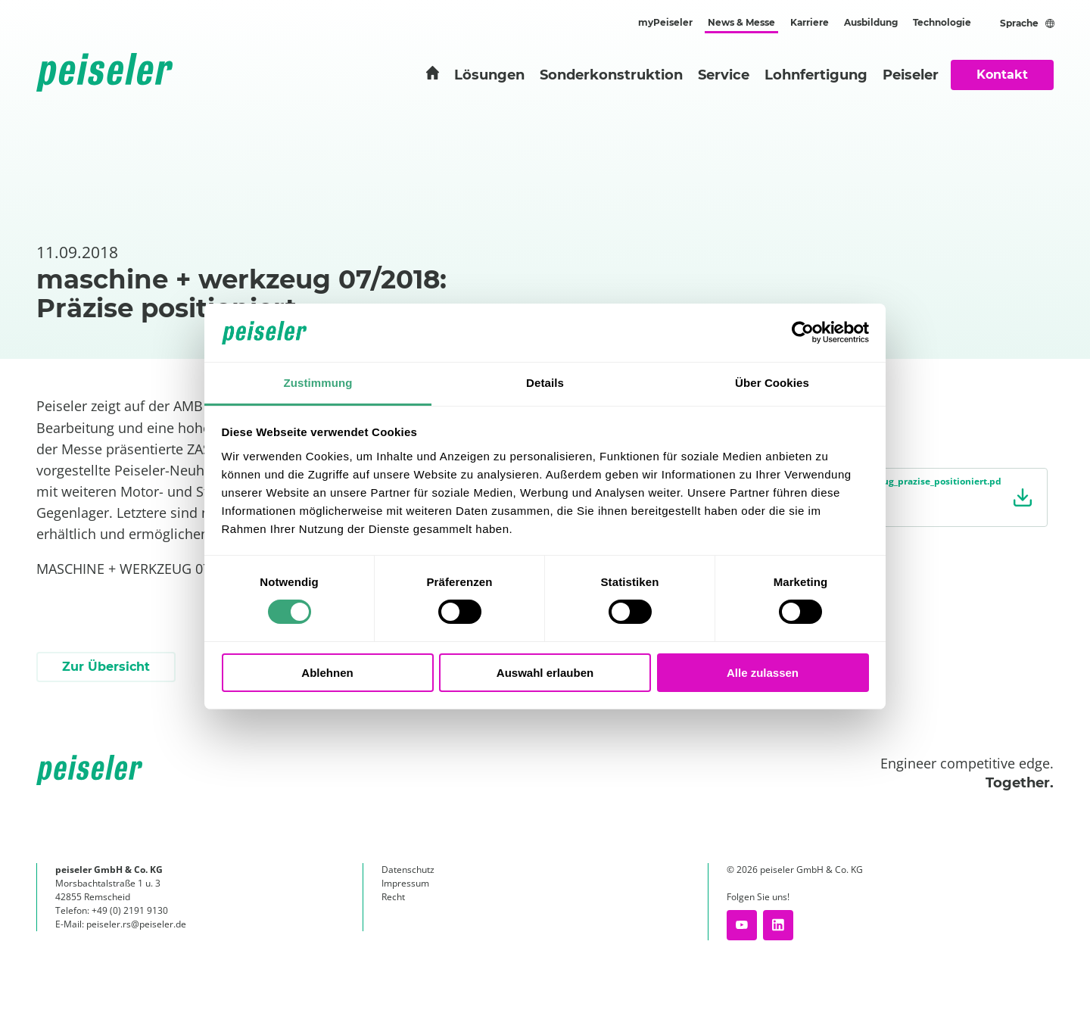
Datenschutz (408, 869)
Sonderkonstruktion (611, 75)
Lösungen (489, 75)
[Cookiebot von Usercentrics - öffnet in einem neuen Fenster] (803, 332)
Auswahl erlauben (545, 672)
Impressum (405, 883)
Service (723, 75)
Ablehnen (327, 672)
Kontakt (1002, 74)
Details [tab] (545, 382)
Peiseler (911, 75)
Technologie (942, 22)
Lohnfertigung (816, 75)
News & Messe (741, 22)
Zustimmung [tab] (318, 382)
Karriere (809, 22)
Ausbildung (871, 22)
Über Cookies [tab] (772, 382)
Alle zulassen (763, 672)
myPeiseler (665, 22)
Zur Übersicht (106, 666)
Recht (393, 896)
